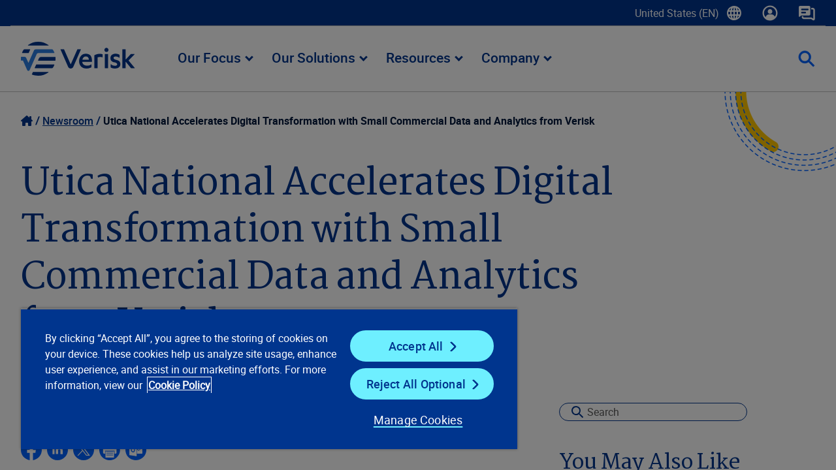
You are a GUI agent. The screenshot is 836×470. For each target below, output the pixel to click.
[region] (263, 378)
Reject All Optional (407, 384)
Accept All (407, 346)
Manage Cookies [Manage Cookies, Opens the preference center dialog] (408, 420)
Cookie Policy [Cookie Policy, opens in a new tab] (222, 385)
